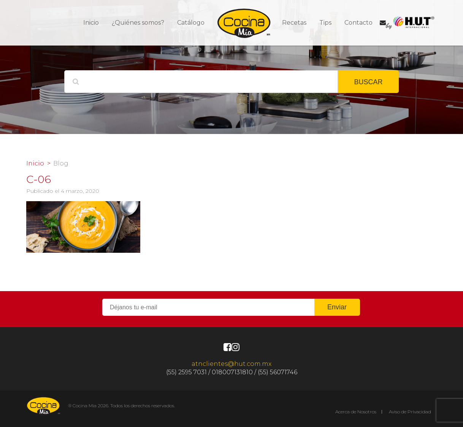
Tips (325, 22)
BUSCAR (368, 82)
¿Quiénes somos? (138, 22)
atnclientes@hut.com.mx (231, 363)
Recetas (294, 22)
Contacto (358, 22)
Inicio (91, 22)
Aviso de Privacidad (410, 411)
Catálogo (191, 22)
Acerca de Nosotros (355, 411)
